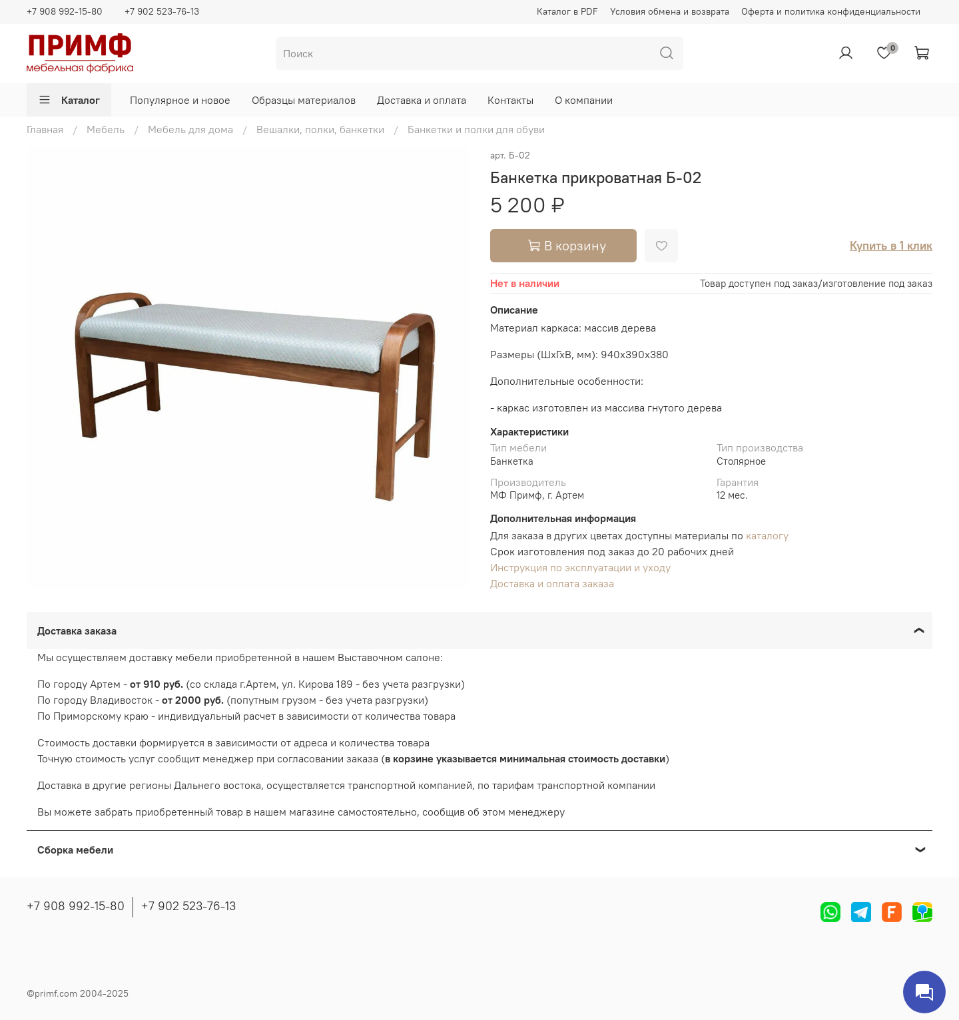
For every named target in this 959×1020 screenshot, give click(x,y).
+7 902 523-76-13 (162, 11)
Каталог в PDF (567, 11)
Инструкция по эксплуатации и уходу (580, 567)
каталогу (767, 535)
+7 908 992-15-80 (65, 11)
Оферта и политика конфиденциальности (830, 11)
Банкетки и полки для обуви (476, 129)
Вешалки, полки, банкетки (320, 129)
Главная (45, 129)
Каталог (69, 100)
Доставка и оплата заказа (552, 583)
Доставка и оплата (421, 100)
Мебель (106, 129)
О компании (584, 100)
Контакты (510, 100)
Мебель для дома (190, 129)
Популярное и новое (180, 100)
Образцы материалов (304, 100)
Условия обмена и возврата (669, 11)
